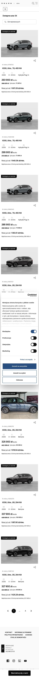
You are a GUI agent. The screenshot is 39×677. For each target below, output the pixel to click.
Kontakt (8, 632)
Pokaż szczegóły (26, 359)
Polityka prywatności (14, 635)
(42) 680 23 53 (10, 651)
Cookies (28, 635)
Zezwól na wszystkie (19, 366)
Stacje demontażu (18, 637)
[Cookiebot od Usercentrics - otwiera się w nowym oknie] (28, 295)
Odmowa (19, 380)
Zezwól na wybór (19, 373)
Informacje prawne (23, 632)
